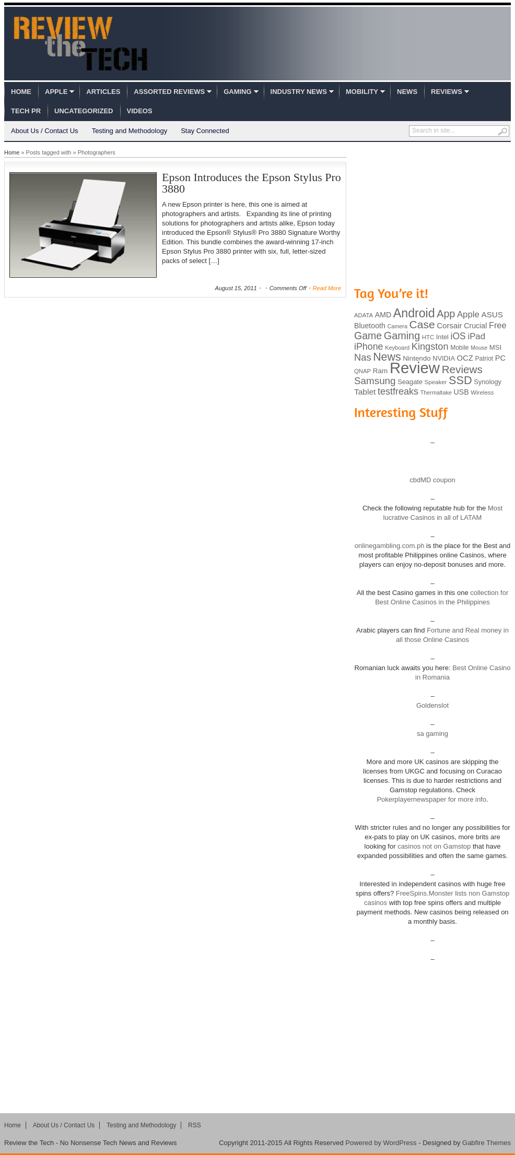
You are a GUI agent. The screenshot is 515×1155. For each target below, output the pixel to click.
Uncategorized (83, 111)
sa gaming (432, 733)
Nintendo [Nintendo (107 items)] (416, 358)
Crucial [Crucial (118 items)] (475, 326)
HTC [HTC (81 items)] (428, 337)
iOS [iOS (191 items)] (458, 336)
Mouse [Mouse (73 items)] (479, 347)
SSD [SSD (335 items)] (460, 380)
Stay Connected (205, 131)
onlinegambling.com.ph (390, 546)
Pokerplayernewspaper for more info (431, 799)
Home (21, 92)
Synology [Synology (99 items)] (487, 382)
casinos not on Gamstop (433, 846)
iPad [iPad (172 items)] (476, 336)
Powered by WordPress (380, 1143)
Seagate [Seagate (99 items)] (410, 382)
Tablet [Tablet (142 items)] (365, 391)
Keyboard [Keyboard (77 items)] (397, 347)
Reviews (446, 92)
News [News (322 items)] (387, 357)
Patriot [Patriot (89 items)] (484, 358)
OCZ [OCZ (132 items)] (465, 358)
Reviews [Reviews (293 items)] (462, 369)
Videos (140, 111)
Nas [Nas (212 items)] (362, 357)
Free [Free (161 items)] (498, 325)
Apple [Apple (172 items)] (468, 314)
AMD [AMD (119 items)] (383, 315)
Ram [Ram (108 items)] (380, 371)
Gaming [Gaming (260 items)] (402, 335)
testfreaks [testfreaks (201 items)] (398, 391)
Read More (327, 288)
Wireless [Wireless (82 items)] (482, 392)
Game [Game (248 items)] (368, 335)
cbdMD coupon (432, 480)
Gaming (237, 92)
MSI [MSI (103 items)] (495, 347)
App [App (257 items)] (446, 313)
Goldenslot (432, 705)
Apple (56, 92)
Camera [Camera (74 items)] (397, 326)
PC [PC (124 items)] (500, 358)
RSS (194, 1125)
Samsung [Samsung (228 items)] (375, 380)
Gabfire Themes (486, 1143)
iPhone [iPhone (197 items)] (368, 346)
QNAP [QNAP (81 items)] (362, 371)
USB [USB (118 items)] (461, 392)
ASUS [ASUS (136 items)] (492, 314)
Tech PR (26, 111)
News (407, 92)
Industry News (299, 92)
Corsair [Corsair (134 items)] (449, 325)
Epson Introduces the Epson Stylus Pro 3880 (251, 183)
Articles (103, 92)
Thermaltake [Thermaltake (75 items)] (436, 392)
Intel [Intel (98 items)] (442, 337)
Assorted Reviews (169, 92)
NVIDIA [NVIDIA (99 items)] (443, 358)
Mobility (362, 92)
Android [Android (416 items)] (414, 313)
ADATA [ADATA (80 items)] (363, 315)
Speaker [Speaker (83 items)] (436, 382)
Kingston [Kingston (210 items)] (430, 346)
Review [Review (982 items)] (415, 367)
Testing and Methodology (130, 131)
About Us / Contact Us (44, 131)
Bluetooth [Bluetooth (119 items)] (369, 326)
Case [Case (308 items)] (422, 324)
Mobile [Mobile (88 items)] (459, 347)
